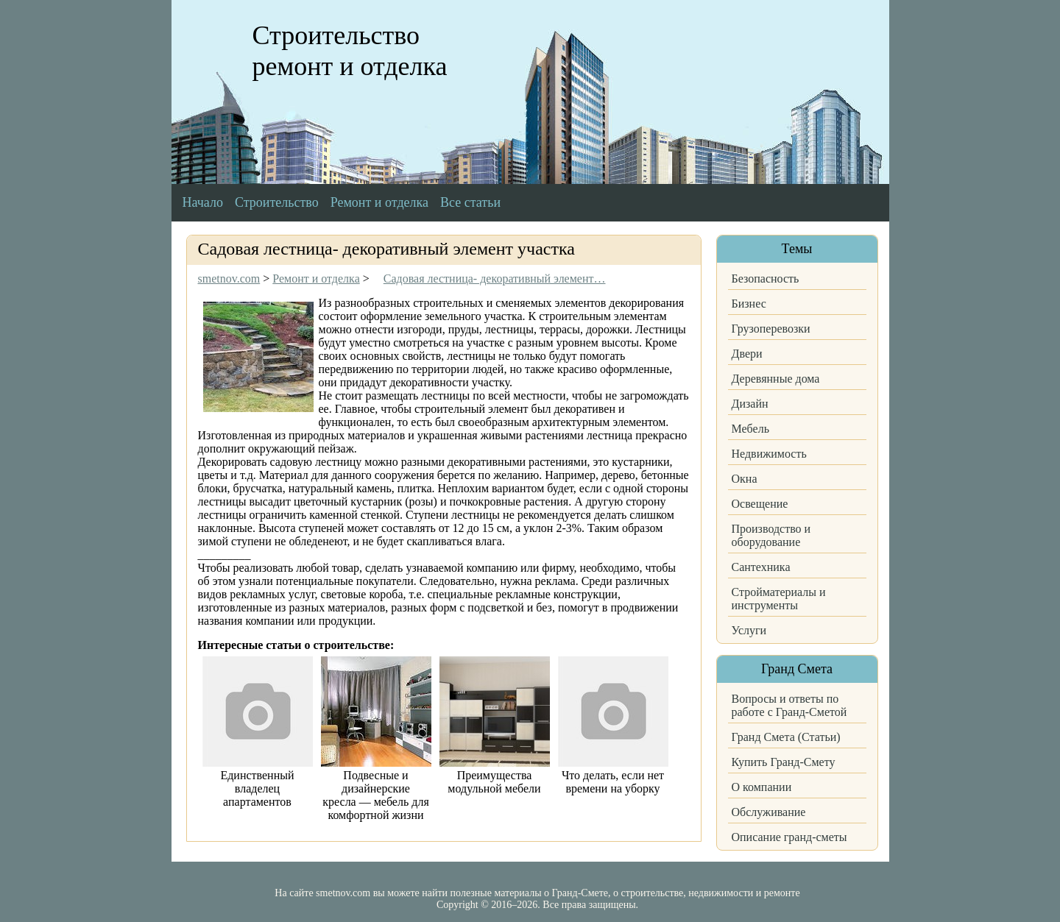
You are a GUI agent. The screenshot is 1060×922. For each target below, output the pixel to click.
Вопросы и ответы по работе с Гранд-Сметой (789, 705)
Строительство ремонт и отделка (350, 51)
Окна (744, 478)
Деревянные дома (776, 378)
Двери (747, 353)
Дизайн (750, 403)
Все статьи (470, 202)
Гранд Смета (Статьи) (786, 737)
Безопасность (765, 278)
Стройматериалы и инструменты (779, 598)
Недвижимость (769, 453)
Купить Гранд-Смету (783, 762)
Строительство (277, 202)
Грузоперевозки (771, 328)
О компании (762, 787)
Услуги (749, 630)
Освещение (760, 503)
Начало (203, 202)
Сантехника (761, 567)
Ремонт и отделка (379, 202)
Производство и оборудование (771, 535)
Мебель (750, 428)
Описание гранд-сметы (789, 837)
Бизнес (749, 303)
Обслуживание (769, 812)
